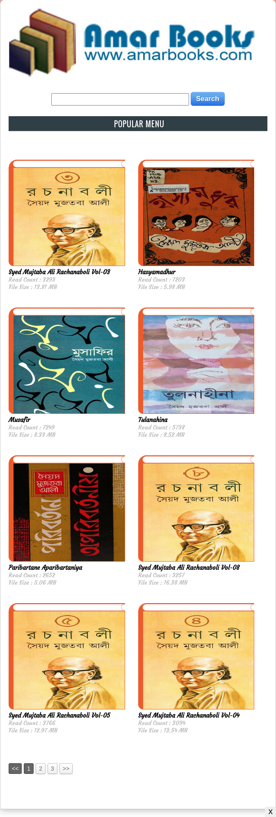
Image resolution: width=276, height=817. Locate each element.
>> (66, 768)
